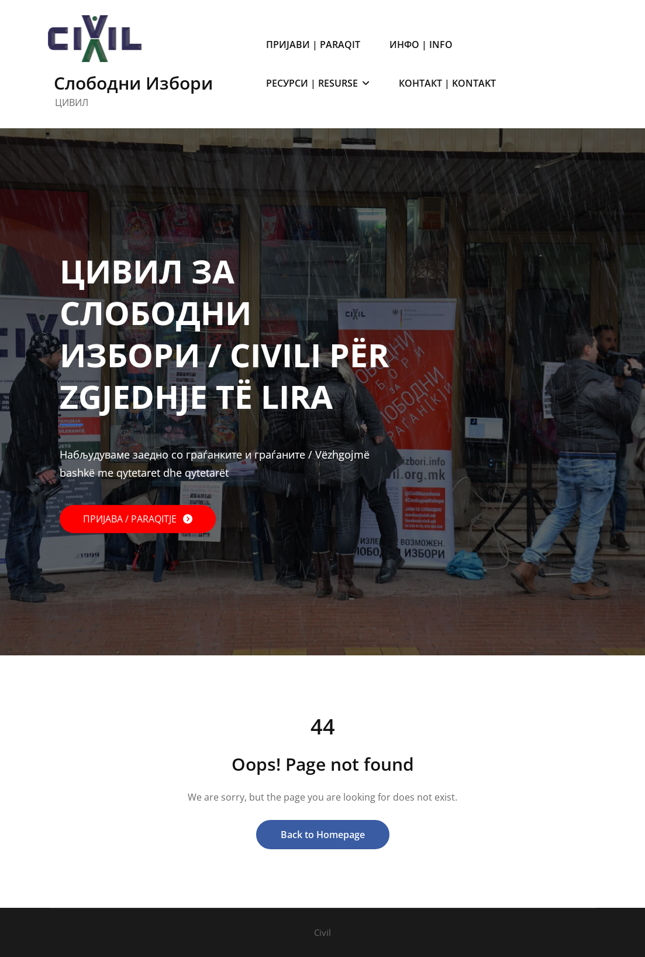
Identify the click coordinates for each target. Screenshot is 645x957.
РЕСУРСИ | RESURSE (318, 83)
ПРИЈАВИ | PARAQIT (313, 44)
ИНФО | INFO (421, 44)
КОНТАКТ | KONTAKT (447, 83)
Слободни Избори (133, 83)
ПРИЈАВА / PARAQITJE (131, 519)
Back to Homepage (323, 834)
